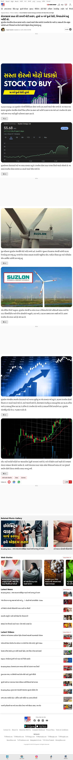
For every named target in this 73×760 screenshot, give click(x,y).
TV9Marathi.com (19, 737)
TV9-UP (48, 1)
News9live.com (11, 740)
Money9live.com (60, 740)
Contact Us (6, 730)
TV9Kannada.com (41, 737)
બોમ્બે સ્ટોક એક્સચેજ (7, 478)
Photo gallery (14, 13)
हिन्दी (2, 1)
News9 (7, 1)
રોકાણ (16, 478)
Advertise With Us (25, 730)
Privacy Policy (50, 730)
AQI (62, 5)
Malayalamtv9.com (35, 740)
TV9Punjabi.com (63, 737)
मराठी (21, 1)
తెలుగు (16, 1)
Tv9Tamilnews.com (23, 740)
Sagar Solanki (9, 30)
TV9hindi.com (8, 737)
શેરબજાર (23, 478)
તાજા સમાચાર (7, 9)
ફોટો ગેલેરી (43, 9)
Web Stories (6, 557)
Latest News (7, 589)
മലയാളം (39, 1)
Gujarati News (5, 13)
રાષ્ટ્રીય (62, 9)
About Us (15, 730)
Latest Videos (7, 632)
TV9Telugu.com (30, 737)
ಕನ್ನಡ (12, 1)
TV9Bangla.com (52, 737)
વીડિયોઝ (37, 9)
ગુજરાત (31, 9)
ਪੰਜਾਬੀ (29, 1)
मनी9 (43, 1)
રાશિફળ (50, 9)
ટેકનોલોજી (56, 9)
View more (67, 557)
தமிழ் (34, 1)
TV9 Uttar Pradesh (48, 740)
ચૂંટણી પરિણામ (24, 9)
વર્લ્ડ (66, 9)
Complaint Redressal (38, 730)
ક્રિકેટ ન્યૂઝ (16, 9)
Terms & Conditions (62, 730)
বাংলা (25, 1)
